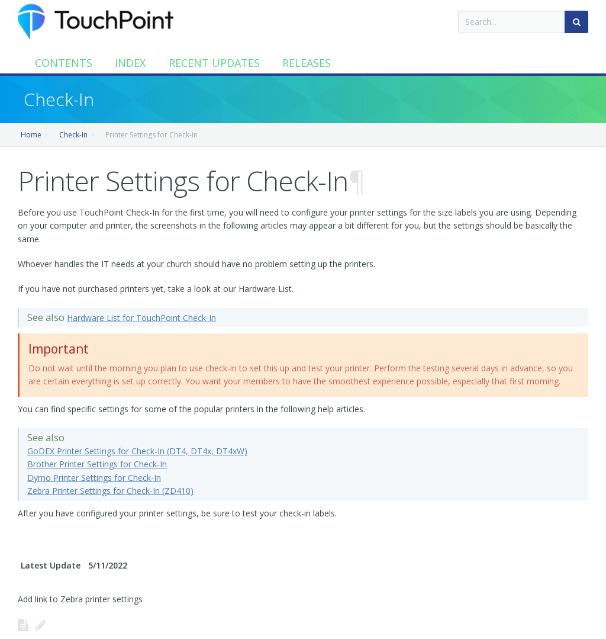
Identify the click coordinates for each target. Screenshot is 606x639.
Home (31, 135)
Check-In (73, 135)
